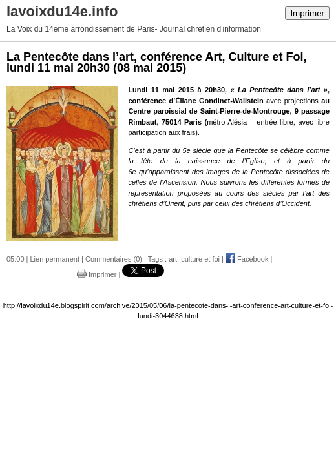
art (173, 259)
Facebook (247, 259)
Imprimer (307, 13)
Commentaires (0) (113, 259)
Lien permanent (54, 259)
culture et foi (200, 259)
